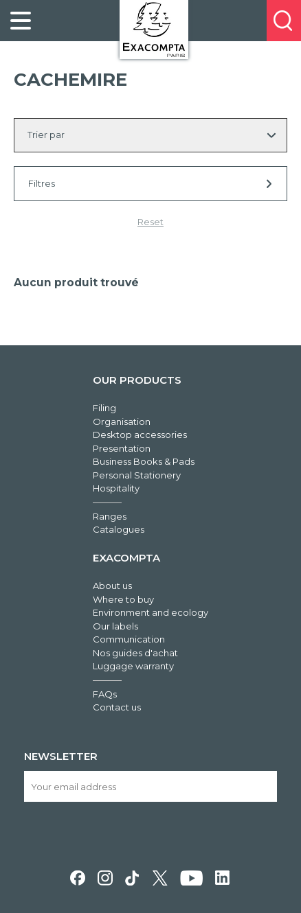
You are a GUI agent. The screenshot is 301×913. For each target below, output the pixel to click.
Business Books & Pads (143, 461)
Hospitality (116, 488)
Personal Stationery (137, 475)
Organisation (121, 421)
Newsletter (61, 756)
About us (112, 585)
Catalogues (118, 529)
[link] (20, 20)
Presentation (121, 448)
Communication (129, 639)
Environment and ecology (150, 612)
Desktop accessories (140, 434)
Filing (104, 407)
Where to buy (123, 599)
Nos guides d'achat (135, 652)
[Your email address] (150, 786)
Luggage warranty (133, 665)
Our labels (115, 626)
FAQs (105, 694)
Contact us (117, 707)
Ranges (109, 516)
